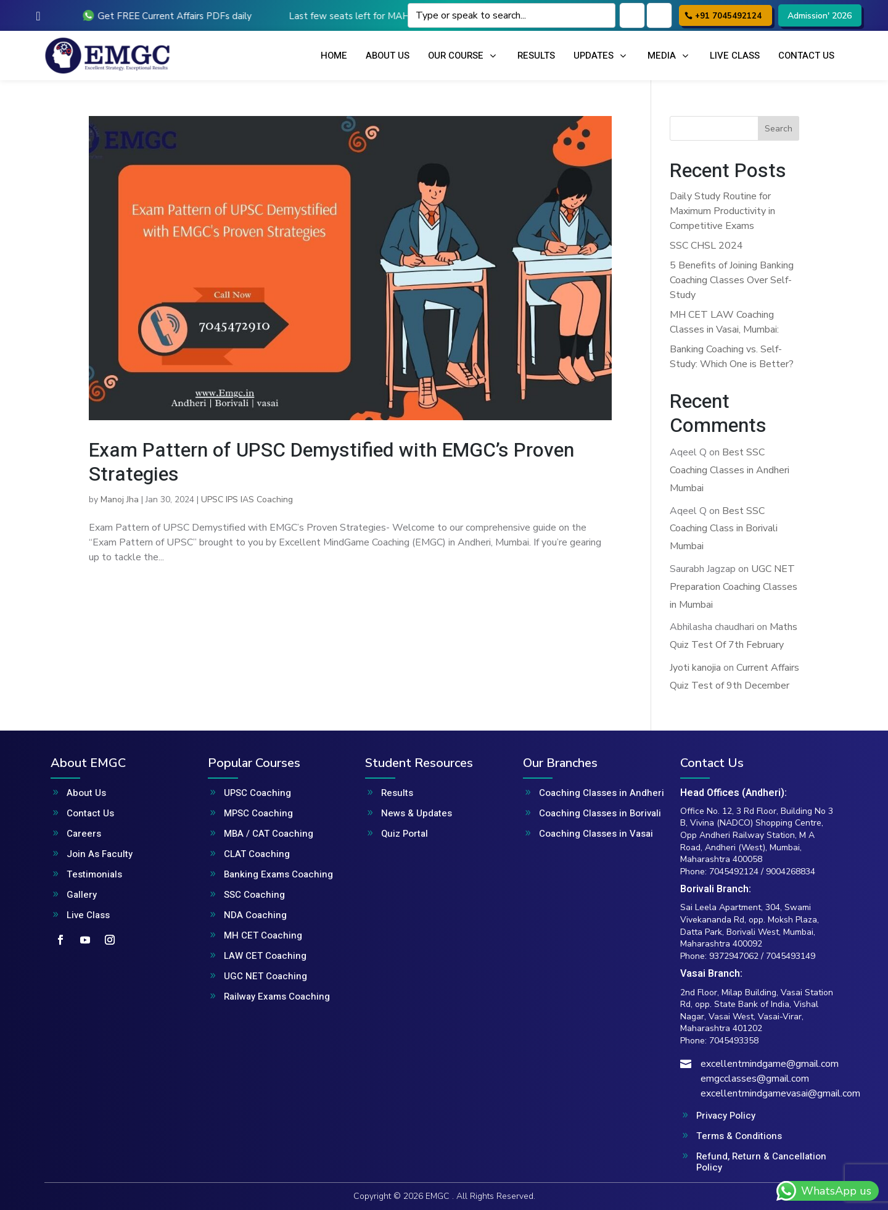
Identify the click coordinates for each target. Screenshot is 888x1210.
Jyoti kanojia (695, 667)
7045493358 (733, 1040)
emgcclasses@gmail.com (755, 1078)
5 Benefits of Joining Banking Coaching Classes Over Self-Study (732, 280)
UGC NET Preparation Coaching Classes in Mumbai (733, 586)
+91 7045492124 (728, 16)
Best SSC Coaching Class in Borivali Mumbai (724, 528)
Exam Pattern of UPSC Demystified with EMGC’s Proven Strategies (331, 462)
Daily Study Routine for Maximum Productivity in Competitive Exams (722, 211)
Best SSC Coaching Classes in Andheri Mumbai (729, 470)
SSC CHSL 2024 (706, 245)
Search (778, 129)
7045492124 (733, 871)
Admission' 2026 (819, 16)
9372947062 (733, 956)
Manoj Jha (120, 499)
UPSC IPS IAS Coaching (247, 499)
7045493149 (790, 956)
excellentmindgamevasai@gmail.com (780, 1093)
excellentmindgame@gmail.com (770, 1064)
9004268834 (790, 871)
